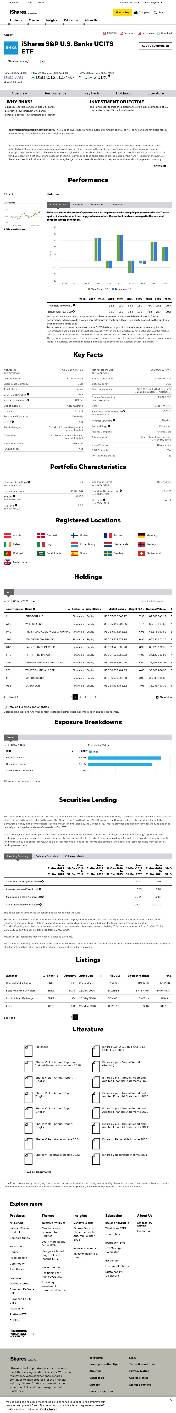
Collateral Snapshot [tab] (47, 856)
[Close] (171, 1400)
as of (20, 601)
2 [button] (80, 697)
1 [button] (75, 697)
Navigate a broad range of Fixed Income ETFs (53, 1255)
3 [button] (85, 697)
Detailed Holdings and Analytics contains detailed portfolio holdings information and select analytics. (61, 712)
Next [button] (99, 696)
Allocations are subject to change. (23, 781)
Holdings (123, 93)
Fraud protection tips (103, 1364)
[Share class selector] (25, 61)
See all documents (38, 1172)
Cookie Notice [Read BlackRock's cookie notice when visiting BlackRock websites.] (138, 1378)
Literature (155, 93)
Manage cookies (140, 1385)
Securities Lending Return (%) (25, 881)
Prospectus (148, 33)
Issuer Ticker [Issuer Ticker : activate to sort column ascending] (13, 609)
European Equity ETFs (20, 1301)
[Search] (160, 12)
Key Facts (92, 93)
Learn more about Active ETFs (53, 1244)
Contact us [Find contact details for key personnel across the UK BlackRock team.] (96, 1378)
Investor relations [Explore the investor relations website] (101, 1391)
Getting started (19, 1283)
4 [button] (90, 697)
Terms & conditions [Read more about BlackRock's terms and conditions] (142, 1364)
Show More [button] (166, 697)
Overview (19, 93)
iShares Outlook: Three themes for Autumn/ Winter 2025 (84, 1234)
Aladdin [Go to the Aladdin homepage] (41, 3)
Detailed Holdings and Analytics (28, 707)
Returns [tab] (53, 194)
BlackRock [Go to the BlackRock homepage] (14, 3)
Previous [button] (72, 697)
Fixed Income (18, 1258)
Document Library (117, 1266)
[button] (155, 12)
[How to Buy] (122, 12)
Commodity (17, 1263)
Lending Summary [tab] (18, 856)
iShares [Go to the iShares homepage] (28, 3)
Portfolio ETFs (19, 1314)
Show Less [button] (160, 166)
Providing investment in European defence (54, 1286)
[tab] (23, 214)
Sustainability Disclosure (114, 1274)
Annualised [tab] (96, 204)
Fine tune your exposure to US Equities (51, 1232)
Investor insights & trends (85, 1256)
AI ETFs (14, 1320)
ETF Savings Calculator (113, 1250)
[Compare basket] (142, 12)
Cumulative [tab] (116, 204)
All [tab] (8, 592)
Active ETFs (17, 1308)
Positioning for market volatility (52, 1275)
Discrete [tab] (78, 204)
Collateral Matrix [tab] (74, 856)
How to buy (112, 1234)
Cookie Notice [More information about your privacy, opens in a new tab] (48, 1409)
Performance (55, 93)
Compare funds (20, 1238)
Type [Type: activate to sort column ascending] (8, 751)
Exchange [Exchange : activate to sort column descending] (11, 976)
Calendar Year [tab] (58, 204)
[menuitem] (16, 20)
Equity (14, 1252)
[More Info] (109, 75)
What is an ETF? (115, 1228)
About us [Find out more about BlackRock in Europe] (95, 1371)
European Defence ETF (22, 1291)
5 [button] (96, 697)
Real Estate (17, 1269)
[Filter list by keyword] (155, 601)
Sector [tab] (10, 737)
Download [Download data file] (166, 33)
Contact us (144, 1231)
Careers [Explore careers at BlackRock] (94, 1385)
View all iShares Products (20, 1230)
